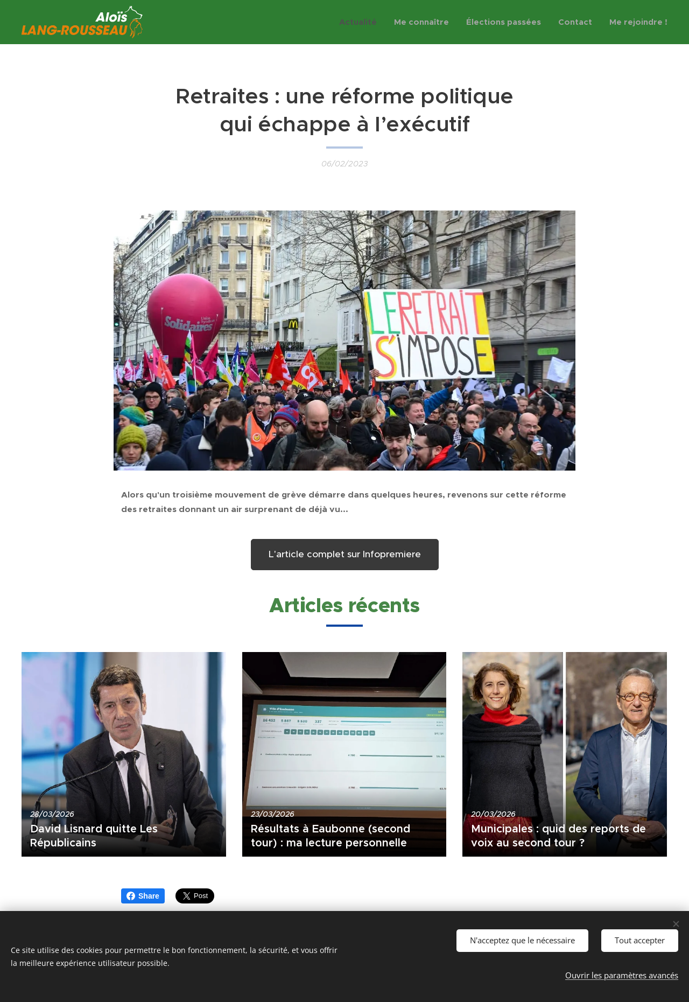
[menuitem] (360, 22)
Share (142, 896)
